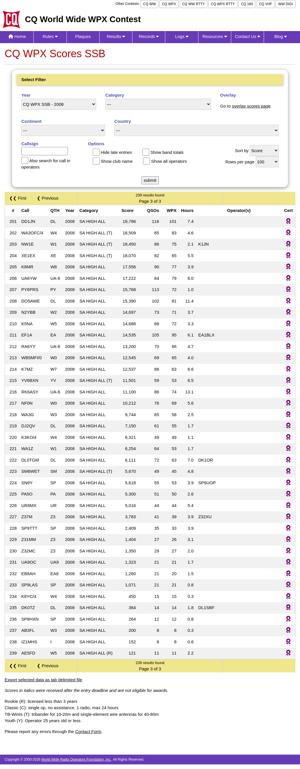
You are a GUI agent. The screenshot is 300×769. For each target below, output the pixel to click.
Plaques (83, 36)
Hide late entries (116, 152)
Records (149, 36)
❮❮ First (17, 198)
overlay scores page (251, 106)
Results (116, 36)
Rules (50, 36)
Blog (280, 36)
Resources (214, 36)
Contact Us (247, 36)
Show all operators (169, 161)
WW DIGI (285, 4)
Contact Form (88, 731)
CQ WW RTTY (193, 4)
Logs (181, 36)
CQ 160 (247, 4)
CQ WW (149, 4)
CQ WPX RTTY (223, 4)
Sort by (242, 150)
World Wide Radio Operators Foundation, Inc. (76, 759)
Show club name (117, 161)
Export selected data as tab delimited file (43, 679)
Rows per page (240, 161)
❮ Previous (48, 198)
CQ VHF (265, 4)
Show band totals (167, 152)
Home (17, 36)
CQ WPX (169, 4)
